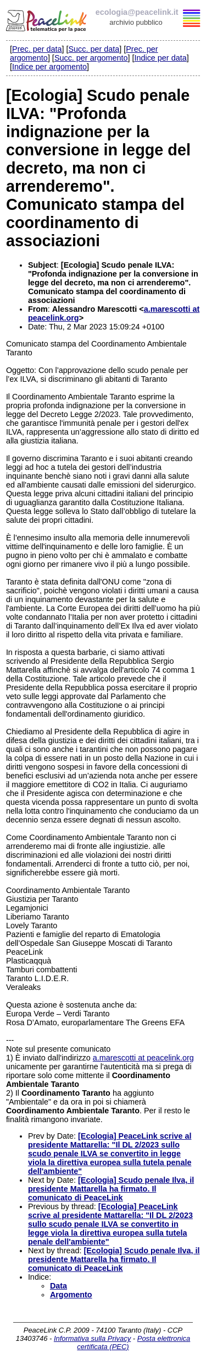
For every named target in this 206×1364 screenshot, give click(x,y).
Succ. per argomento (91, 57)
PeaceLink (47, 19)
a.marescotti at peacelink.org (143, 1057)
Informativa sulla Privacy (92, 1338)
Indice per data (160, 57)
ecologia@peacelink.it (137, 12)
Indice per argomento (49, 66)
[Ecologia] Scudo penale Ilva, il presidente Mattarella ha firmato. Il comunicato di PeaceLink (111, 1189)
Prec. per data (37, 49)
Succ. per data (93, 49)
